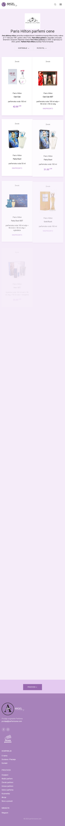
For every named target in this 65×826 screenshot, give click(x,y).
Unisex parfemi (7, 786)
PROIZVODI (33, 687)
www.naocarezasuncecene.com (50, 821)
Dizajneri (5, 775)
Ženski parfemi (7, 782)
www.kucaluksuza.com (30, 821)
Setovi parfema (7, 790)
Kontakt (4, 763)
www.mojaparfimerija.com (13, 821)
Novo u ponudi (7, 801)
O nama (4, 756)
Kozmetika (6, 794)
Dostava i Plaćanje (9, 759)
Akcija (4, 797)
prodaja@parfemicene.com (12, 721)
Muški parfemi (7, 779)
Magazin (5, 813)
